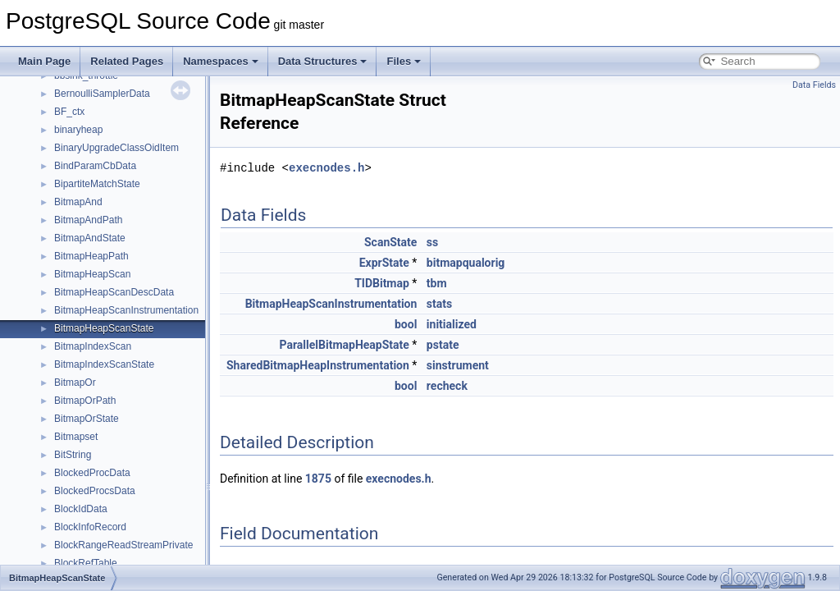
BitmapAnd (78, 202)
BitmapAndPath (88, 220)
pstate (443, 344)
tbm (437, 283)
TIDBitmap (381, 283)
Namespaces (220, 61)
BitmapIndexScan (92, 346)
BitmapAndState (90, 238)
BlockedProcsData (94, 491)
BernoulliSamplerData (102, 93)
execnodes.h (326, 168)
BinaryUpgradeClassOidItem (116, 147)
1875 (318, 478)
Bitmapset (76, 436)
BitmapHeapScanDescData (114, 292)
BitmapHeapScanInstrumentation (126, 310)
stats (439, 303)
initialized (452, 324)
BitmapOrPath (85, 400)
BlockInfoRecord (90, 527)
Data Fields (814, 85)
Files (403, 61)
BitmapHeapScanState (103, 328)
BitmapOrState (86, 418)
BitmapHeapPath (91, 256)
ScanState (390, 242)
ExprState (384, 262)
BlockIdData (80, 509)
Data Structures (323, 61)
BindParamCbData (95, 166)
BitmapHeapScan (92, 274)
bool (406, 324)
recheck (447, 385)
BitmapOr (75, 382)
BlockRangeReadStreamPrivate (123, 545)
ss (432, 242)
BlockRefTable (85, 563)
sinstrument (458, 365)
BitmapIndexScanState (104, 364)
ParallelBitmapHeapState (344, 344)
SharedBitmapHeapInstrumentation (317, 365)
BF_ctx (69, 111)
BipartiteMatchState (97, 184)
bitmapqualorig (465, 262)
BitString (72, 454)
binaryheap (78, 129)
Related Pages (126, 61)
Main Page (44, 61)
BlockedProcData (92, 473)
